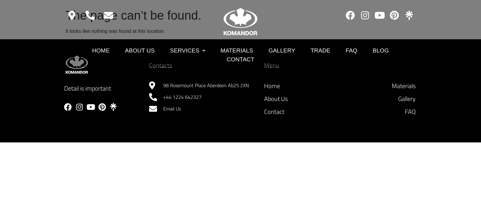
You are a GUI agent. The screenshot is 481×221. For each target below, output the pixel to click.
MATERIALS (237, 50)
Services (187, 50)
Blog (381, 50)
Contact (240, 59)
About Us (140, 50)
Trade (320, 50)
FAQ (351, 50)
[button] (187, 50)
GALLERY (281, 50)
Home (101, 50)
